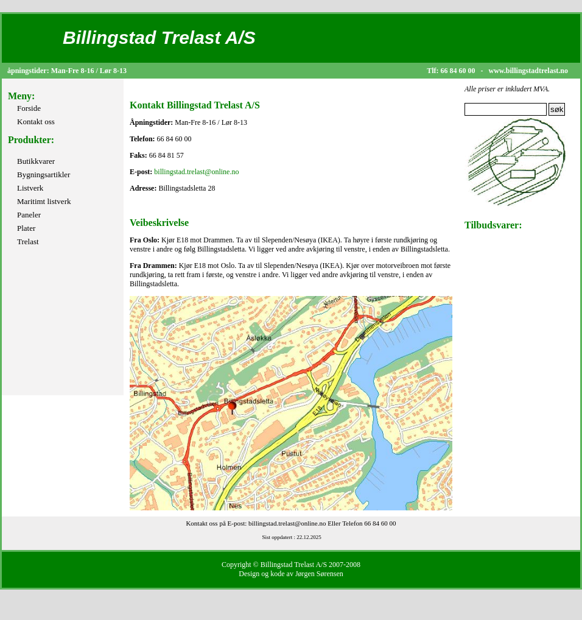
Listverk (30, 187)
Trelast (28, 241)
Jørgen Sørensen (319, 573)
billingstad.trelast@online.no (196, 171)
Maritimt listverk (44, 201)
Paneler (29, 214)
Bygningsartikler (43, 174)
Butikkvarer (36, 161)
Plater (26, 228)
